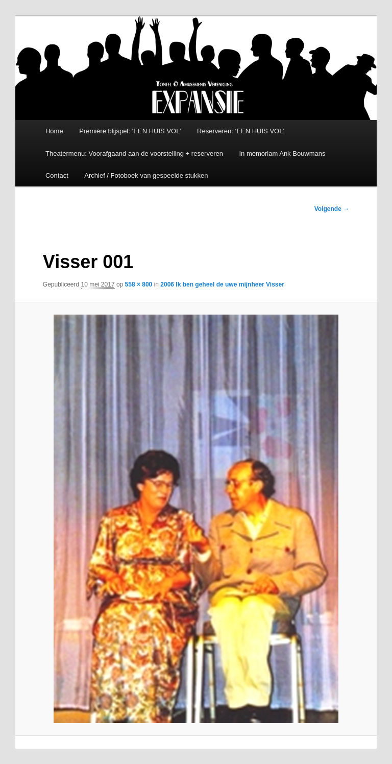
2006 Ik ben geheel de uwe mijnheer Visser (222, 284)
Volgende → (331, 208)
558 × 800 (139, 284)
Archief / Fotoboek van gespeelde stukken (146, 175)
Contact (56, 175)
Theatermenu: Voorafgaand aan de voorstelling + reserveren (134, 153)
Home (54, 131)
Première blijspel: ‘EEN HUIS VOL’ (130, 131)
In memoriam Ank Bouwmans (282, 153)
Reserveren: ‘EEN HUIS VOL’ (240, 131)
